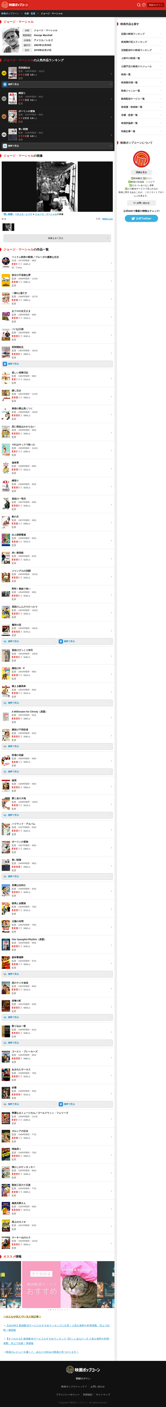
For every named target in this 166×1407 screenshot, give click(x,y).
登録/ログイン (156, 5)
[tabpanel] (57, 1284)
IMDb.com (107, 219)
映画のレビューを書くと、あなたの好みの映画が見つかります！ (42, 1351)
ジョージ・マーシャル (46, 214)
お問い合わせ (141, 203)
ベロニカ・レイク (23, 214)
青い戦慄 (8, 214)
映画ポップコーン (10, 13)
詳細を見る (141, 172)
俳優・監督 (29, 13)
